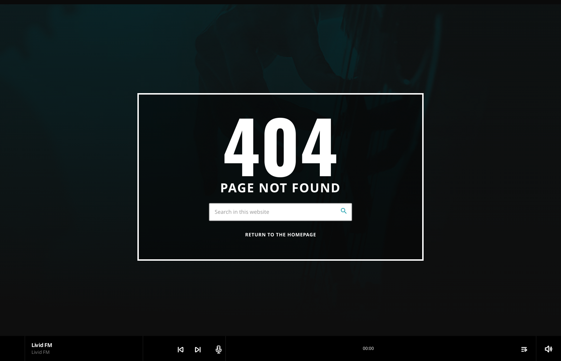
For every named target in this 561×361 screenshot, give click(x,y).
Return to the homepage (280, 234)
